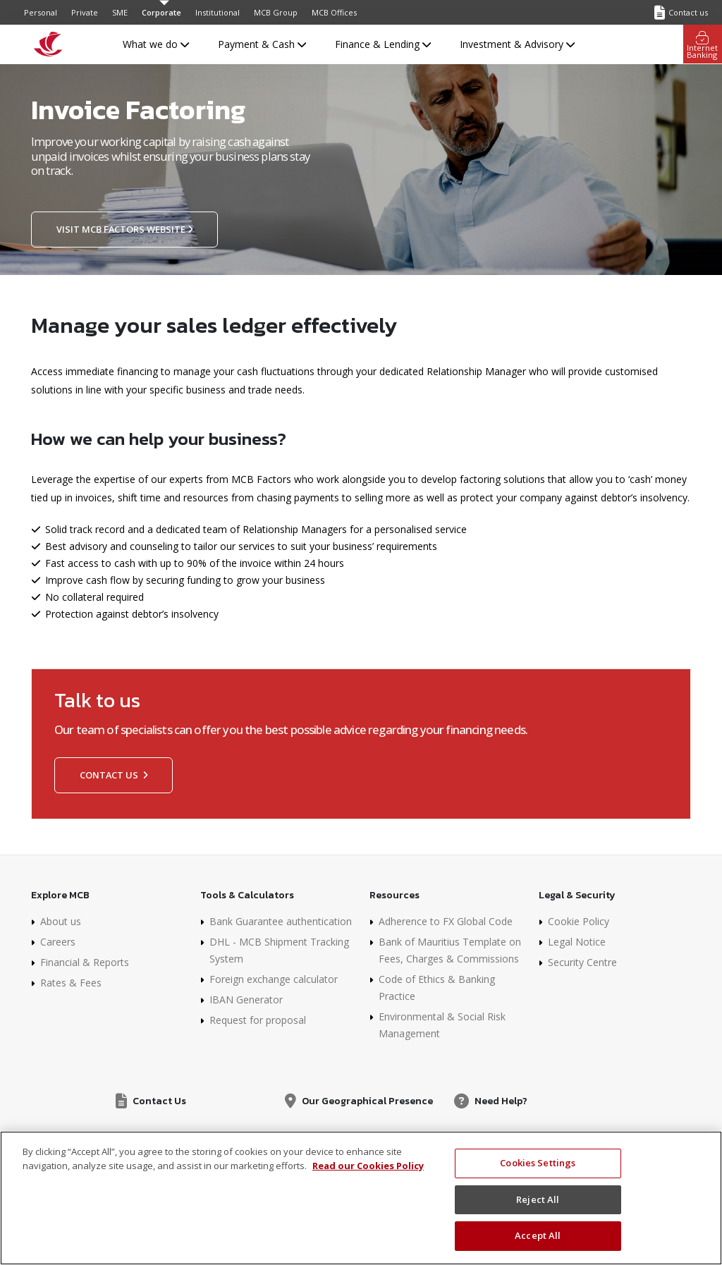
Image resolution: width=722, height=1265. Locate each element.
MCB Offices (334, 12)
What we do (156, 44)
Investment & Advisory (517, 44)
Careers (57, 941)
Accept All (538, 1235)
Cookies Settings (537, 1162)
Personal (40, 12)
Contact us (113, 775)
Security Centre (582, 962)
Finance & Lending (383, 44)
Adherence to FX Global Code (446, 921)
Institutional (217, 12)
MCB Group (276, 12)
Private (84, 12)
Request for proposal (257, 1020)
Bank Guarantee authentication (280, 921)
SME (120, 12)
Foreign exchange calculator (273, 979)
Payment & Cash (262, 44)
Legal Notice (577, 941)
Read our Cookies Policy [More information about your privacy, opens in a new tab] (368, 1165)
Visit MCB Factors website (124, 229)
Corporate (161, 12)
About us (60, 921)
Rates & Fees (71, 982)
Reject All (537, 1199)
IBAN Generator (246, 999)
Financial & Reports (84, 962)
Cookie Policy (578, 921)
